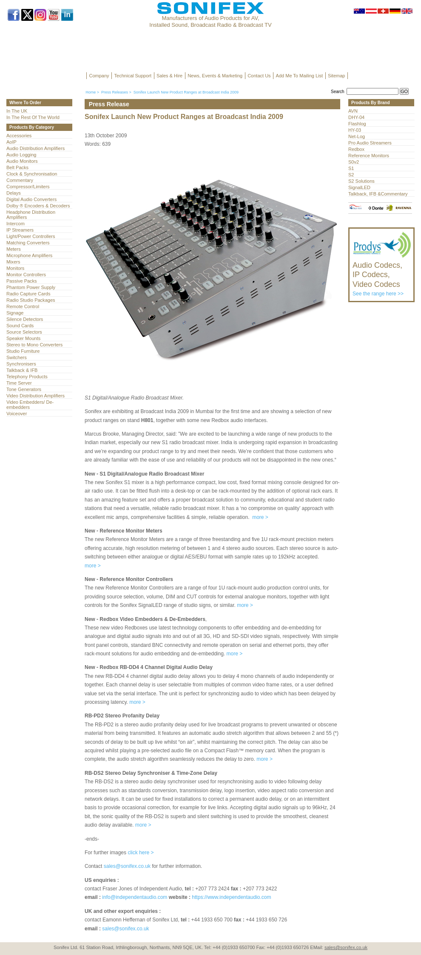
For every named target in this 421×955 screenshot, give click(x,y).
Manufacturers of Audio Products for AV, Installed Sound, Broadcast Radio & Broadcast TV (210, 21)
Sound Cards (20, 325)
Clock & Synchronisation (31, 173)
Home (90, 92)
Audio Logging (21, 154)
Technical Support (132, 75)
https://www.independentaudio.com (231, 897)
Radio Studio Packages (30, 300)
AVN (353, 110)
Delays (13, 193)
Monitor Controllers (26, 274)
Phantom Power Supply (30, 287)
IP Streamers (20, 229)
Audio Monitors (21, 161)
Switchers (16, 357)
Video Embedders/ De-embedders (30, 405)
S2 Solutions (361, 181)
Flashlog (357, 123)
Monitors (15, 268)
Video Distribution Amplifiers (35, 395)
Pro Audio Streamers (370, 142)
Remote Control (22, 306)
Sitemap (336, 75)
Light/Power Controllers (30, 236)
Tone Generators (23, 389)
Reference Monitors (368, 155)
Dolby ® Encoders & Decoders (38, 205)
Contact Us (258, 75)
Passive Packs (21, 280)
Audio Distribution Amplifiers (35, 148)
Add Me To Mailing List (299, 75)
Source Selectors (24, 331)
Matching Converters (28, 242)
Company (99, 75)
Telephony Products (27, 376)
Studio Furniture (23, 351)
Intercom (15, 223)
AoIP (11, 142)
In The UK (16, 110)
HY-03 (354, 130)
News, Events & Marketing (215, 75)
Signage (14, 312)
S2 (351, 174)
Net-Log (356, 136)
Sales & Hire (169, 75)
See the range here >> (382, 275)
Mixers (13, 261)
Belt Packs (17, 167)
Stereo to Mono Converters (34, 344)
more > (260, 517)
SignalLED (359, 187)
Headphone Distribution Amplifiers (30, 215)
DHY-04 (356, 117)
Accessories (18, 135)
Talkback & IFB (21, 370)
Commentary (19, 180)
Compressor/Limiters (28, 186)
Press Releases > (116, 92)
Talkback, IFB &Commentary (378, 193)
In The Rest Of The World (33, 117)
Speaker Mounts (23, 338)
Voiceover (16, 413)
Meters (13, 249)
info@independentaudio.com (134, 897)
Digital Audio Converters (31, 199)
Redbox (356, 149)
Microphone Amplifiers (29, 255)
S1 (351, 168)
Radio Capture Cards (28, 293)
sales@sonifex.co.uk (127, 866)
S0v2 (353, 161)
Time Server (19, 382)
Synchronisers (21, 363)
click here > (141, 853)
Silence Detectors (24, 319)
